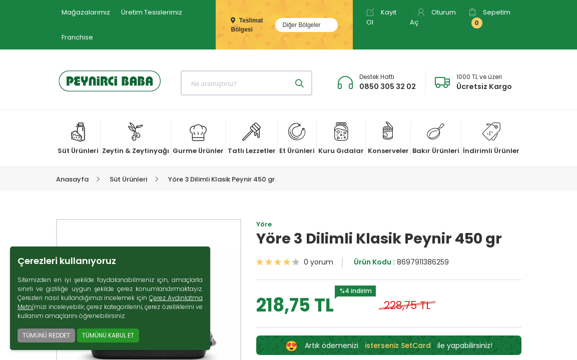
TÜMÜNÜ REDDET (46, 335)
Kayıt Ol (381, 17)
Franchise (77, 37)
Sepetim (489, 18)
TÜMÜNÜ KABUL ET (108, 335)
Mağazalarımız (86, 12)
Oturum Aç (433, 17)
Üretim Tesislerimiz (151, 12)
